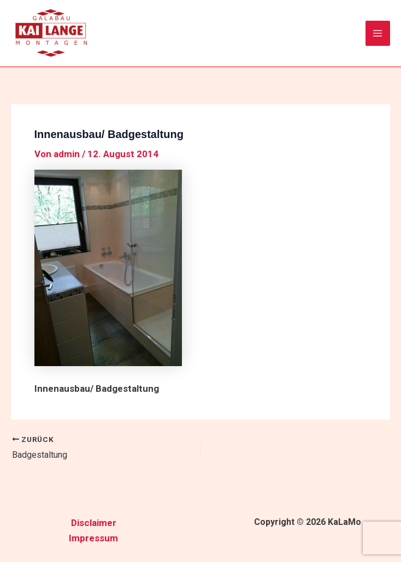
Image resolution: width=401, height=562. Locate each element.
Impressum (93, 538)
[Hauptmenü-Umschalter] (378, 33)
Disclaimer (93, 522)
